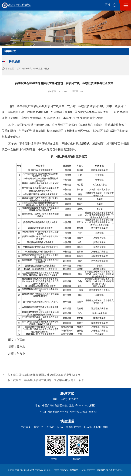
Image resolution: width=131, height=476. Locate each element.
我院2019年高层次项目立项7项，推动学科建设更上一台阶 (49, 380)
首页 (18, 68)
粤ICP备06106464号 (36, 470)
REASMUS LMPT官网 (96, 427)
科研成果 (38, 68)
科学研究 (27, 68)
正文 (47, 68)
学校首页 (26, 427)
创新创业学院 (73, 427)
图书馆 (50, 427)
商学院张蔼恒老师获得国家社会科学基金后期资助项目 (46, 374)
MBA (60, 427)
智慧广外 (39, 427)
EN (107, 5)
